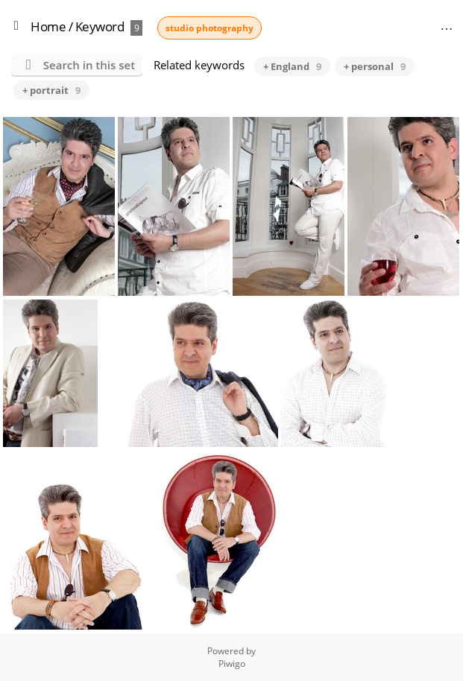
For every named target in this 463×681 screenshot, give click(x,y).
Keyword (100, 26)
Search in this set (89, 64)
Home (48, 26)
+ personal (375, 66)
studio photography (209, 28)
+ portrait (51, 90)
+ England (292, 66)
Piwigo (231, 663)
